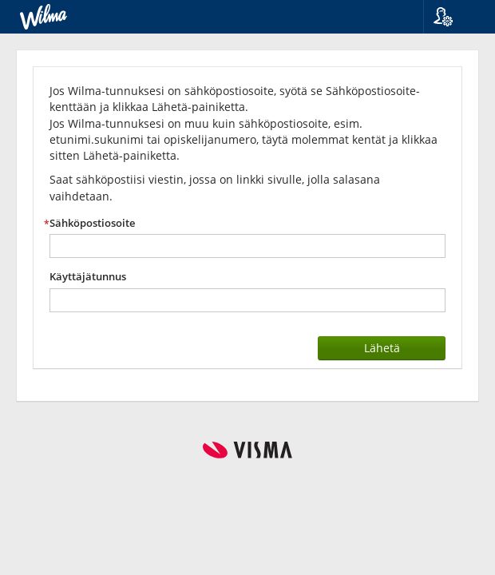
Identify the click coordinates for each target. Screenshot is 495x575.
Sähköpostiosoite (92, 223)
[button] (453, 17)
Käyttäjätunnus (88, 277)
